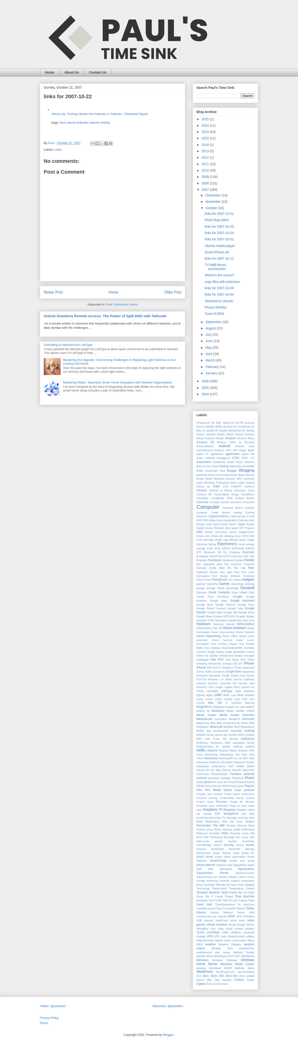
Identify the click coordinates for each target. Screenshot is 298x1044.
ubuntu (71, 122)
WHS (210, 956)
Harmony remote (223, 624)
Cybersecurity (238, 516)
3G (213, 422)
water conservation (235, 940)
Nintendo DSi (217, 762)
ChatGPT (236, 486)
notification (202, 766)
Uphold (222, 916)
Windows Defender (224, 960)
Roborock (202, 833)
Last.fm (237, 679)
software (221, 865)
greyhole (201, 620)
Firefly (212, 568)
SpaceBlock (240, 865)
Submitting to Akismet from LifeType (68, 345)
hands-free (235, 620)
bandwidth (248, 466)
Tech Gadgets (246, 884)
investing (201, 663)
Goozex (218, 616)
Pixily (234, 786)
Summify (225, 880)
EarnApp (209, 539)
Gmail (212, 592)
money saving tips (217, 734)
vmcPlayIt (213, 932)
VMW (225, 932)
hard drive (248, 620)
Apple (250, 450)
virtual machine (217, 924)
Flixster (214, 572)
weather (210, 944)
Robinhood (248, 829)
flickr (251, 568)
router (245, 833)
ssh (215, 877)
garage (200, 588)
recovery (243, 817)
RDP (217, 813)
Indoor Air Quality (207, 655)
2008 (206, 183)
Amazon (230, 438)
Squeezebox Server (212, 873)
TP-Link (233, 900)
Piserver (216, 786)
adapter (210, 426)
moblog (249, 730)
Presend (201, 798)
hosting (222, 643)
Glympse (201, 592)
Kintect (235, 675)
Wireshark (215, 968)
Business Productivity (217, 482)
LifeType (226, 691)
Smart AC (248, 853)
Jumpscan (219, 671)
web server (222, 952)
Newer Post (53, 292)
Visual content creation (239, 928)
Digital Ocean (204, 528)
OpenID (236, 770)
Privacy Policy (49, 1018)
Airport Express (245, 434)
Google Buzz (204, 604)
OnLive (226, 770)
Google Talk (231, 612)
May (208, 347)
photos (208, 782)
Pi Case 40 (220, 782)
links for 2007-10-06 (219, 288)
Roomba (235, 833)
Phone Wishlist (216, 307)
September (213, 322)
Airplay (221, 434)
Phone (249, 778)
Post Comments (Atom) (122, 304)
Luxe (237, 699)
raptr (199, 809)
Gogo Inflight (239, 592)
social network (205, 865)
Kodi (243, 675)
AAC (218, 422)
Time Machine (244, 896)
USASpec (249, 916)
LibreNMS (212, 691)
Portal (227, 794)
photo (199, 782)
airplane (211, 434)
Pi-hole (231, 782)
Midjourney (202, 723)
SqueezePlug (204, 877)
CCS (225, 486)
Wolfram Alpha (244, 968)
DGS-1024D (220, 524)
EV (219, 552)
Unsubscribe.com (206, 916)
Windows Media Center (237, 964)
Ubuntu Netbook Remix (227, 912)
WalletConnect (236, 936)
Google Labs (235, 608)
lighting (200, 695)
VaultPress (222, 920)
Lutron (208, 699)
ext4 (251, 556)
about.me (228, 422)
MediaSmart (204, 719)
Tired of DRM (214, 314)
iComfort (201, 651)
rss (252, 833)
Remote (231, 825)
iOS (235, 663)
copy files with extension (222, 282)
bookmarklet (230, 474)
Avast (230, 462)
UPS (239, 916)
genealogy (232, 588)
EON (210, 548)
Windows (202, 960)
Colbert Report (244, 498)
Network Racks (228, 750)
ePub (217, 548)
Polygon (201, 794)
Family (249, 560)
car (209, 486)
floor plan (226, 572)
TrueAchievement (225, 904)
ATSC (236, 458)
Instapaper (202, 659)
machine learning (242, 702)
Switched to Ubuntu (219, 301)
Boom (241, 474)
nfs (240, 758)
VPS (216, 936)
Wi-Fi (231, 956)
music (216, 738)
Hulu (199, 647)
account (249, 422)
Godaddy (224, 592)
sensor (240, 845)
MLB (237, 726)
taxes (234, 884)
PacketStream (219, 774)
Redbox (249, 821)
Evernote (248, 552)
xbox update (246, 975)
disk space (231, 528)
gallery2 (201, 584)
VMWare (236, 932)
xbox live (231, 976)
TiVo (211, 900)
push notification (218, 805)
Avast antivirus (245, 462)
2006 (206, 381)
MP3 (199, 738)
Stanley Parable (228, 877)
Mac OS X (217, 702)
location (249, 695)
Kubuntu (213, 679)
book (219, 474)
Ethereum (209, 552)
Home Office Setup (234, 636)
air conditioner (242, 426)
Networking (211, 754)
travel (200, 904)
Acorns (200, 426)
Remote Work (245, 825)
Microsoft (248, 719)
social (250, 860)
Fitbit (222, 568)
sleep (236, 853)
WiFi (237, 956)
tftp (240, 892)
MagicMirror (204, 706)
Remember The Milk (210, 825)
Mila (213, 723)
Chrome (201, 490)
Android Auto (244, 446)
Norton (250, 762)
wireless (201, 968)
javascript (248, 667)
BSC (239, 478)
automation (203, 462)
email (242, 544)
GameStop (237, 584)
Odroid (200, 770)
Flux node (247, 572)
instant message (244, 655)
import (250, 651)
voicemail (248, 932)
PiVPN (226, 786)
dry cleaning (226, 536)
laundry (243, 683)
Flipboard (202, 572)
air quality (208, 430)
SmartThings (218, 860)
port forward (215, 794)
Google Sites (215, 612)
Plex (199, 790)
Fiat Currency (233, 564)
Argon (200, 458)
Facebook (214, 560)
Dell (252, 520)
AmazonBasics (205, 446)
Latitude (201, 683)
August (210, 328)
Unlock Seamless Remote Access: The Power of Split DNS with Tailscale (105, 316)
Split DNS (204, 869)
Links (58, 149)
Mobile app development (212, 730)
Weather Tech (222, 948)
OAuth (250, 766)
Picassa (249, 782)
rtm (238, 837)
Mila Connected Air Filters (232, 723)
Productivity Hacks (232, 798)
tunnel (211, 908)
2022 (206, 138)
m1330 (200, 702)
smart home (204, 856)
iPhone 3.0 (203, 667)
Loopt (199, 699)
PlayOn (249, 786)
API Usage (239, 450)
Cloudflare (202, 498)
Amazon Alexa (245, 438)
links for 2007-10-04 (219, 294)
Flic (229, 568)
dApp (212, 520)
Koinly (250, 675)
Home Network (245, 632)
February (212, 367)
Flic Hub (240, 568)
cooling (238, 512)
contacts (249, 507)
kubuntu (82, 122)
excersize (236, 556)
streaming (212, 880)
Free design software (226, 576)
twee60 (231, 908)
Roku (224, 833)
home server (245, 640)
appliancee (217, 454)
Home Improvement (223, 632)
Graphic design (245, 616)
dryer (238, 536)
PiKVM (200, 786)
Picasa (240, 782)
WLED (228, 968)
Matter (230, 710)
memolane (221, 719)
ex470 (226, 556)
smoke (233, 860)
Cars (216, 486)
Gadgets (248, 579)
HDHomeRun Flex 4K (209, 628)
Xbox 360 (217, 976)
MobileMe (236, 730)
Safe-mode (202, 841)
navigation (239, 742)
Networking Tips (230, 754)
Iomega (227, 663)
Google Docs (246, 604)
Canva (200, 486)
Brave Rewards (215, 478)
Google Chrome (225, 604)
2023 (206, 132)
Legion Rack (232, 687)
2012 (206, 157)
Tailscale (220, 884)
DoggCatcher (246, 532)
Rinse (217, 829)
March (210, 360)
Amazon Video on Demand (235, 442)
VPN (210, 936)
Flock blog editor (217, 220)
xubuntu (94, 122)
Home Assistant (234, 628)
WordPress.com (225, 971)
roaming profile (231, 829)
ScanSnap (248, 841)
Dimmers (219, 528)
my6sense (247, 738)
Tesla (224, 892)
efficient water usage (241, 539)
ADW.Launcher (224, 426)
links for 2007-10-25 (219, 226)
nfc (235, 758)
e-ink (199, 539)
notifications (219, 766)
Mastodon (218, 710)
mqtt (207, 738)
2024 (206, 125)
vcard (233, 920)
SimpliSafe (217, 849)
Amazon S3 (205, 442)
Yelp (216, 979)
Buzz (234, 482)
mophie (250, 734)
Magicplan (219, 706)
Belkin (200, 470)
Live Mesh (237, 695)
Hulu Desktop (212, 647)
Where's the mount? (219, 275)
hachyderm (221, 620)
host (213, 643)
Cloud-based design (226, 494)
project (250, 798)
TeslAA (233, 892)
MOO (241, 734)
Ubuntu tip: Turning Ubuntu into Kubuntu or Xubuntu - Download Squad (99, 114)
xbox (206, 976)
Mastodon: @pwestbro (168, 1006)
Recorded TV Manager (223, 817)
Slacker (226, 853)
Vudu (224, 936)
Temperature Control (241, 888)
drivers (200, 536)
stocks (250, 877)
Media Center (206, 715)
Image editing (216, 651)
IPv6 (214, 667)
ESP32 (226, 548)
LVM (244, 699)
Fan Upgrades (205, 564)
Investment (214, 663)
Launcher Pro (228, 683)
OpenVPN (248, 770)
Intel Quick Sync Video (240, 659)
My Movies (230, 738)
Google (237, 596)
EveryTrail (216, 556)
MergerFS (234, 719)
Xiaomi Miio (204, 979)
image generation (235, 651)
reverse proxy (204, 829)
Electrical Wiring (206, 544)
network (212, 750)
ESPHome (238, 548)
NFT (245, 758)
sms (242, 860)
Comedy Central (219, 502)
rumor (244, 837)
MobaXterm (247, 726)
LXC (251, 699)
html (241, 643)
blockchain (212, 470)
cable (241, 482)
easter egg (221, 539)
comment (235, 502)
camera (250, 482)
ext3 (245, 556)
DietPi (232, 524)
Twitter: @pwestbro (53, 1006)
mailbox (249, 706)
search (218, 845)
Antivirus (219, 450)
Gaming (249, 584)
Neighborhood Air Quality (213, 746)
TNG (225, 900)
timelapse (202, 900)
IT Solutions (226, 667)
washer (219, 940)
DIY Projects (246, 528)
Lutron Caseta (223, 699)
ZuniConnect (220, 983)
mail (241, 706)
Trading (242, 900)
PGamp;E (238, 778)
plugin (238, 790)
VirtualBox (202, 928)
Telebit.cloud (219, 888)
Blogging (246, 470)
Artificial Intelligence (217, 458)
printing (213, 798)
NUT (231, 766)
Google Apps (218, 600)
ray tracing (203, 813)
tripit (209, 904)
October (211, 208)
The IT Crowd (214, 896)
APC (228, 450)
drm (207, 536)
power (236, 794)
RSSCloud (216, 837)
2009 (206, 177)
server (250, 845)
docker (209, 532)
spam (251, 865)
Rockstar (214, 833)
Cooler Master (220, 512)
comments (248, 502)
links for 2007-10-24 (219, 233)
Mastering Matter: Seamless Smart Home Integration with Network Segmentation (117, 382)
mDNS (250, 710)
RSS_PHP (202, 837)
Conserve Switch (232, 507)
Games (224, 584)
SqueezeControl (244, 873)
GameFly (212, 584)
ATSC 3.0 (248, 458)
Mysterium (217, 742)
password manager (219, 778)
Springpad (225, 869)
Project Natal (204, 801)
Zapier (250, 979)
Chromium (240, 490)
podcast (249, 790)
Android (224, 446)
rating (251, 809)
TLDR (218, 900)
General (247, 588)
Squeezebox (246, 869)
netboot (250, 746)
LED (211, 687)
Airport (230, 434)
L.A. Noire (226, 679)
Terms (44, 1023)
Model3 (200, 734)
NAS (227, 742)
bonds (211, 474)
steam (242, 877)
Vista (221, 928)
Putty (233, 805)
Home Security (222, 640)
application (232, 454)
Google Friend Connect (211, 608)
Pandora (235, 774)
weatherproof (204, 952)
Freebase (248, 576)
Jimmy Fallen (204, 671)
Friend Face (203, 579)
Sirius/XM (234, 849)
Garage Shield (215, 588)
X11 (198, 975)
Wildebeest (247, 956)
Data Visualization (227, 520)
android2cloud (204, 450)
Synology (209, 884)
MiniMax (228, 726)
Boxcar (250, 474)
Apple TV (202, 454)
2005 (206, 388)
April (209, 354)
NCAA (250, 742)
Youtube (226, 979)
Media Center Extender (237, 715)
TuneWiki (201, 908)
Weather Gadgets (230, 944)
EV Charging (232, 552)
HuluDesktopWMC (232, 647)
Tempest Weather (208, 892)
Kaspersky (248, 671)
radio (251, 805)
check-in (249, 486)
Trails (251, 900)
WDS (199, 944)
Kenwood (202, 675)
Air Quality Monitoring (228, 430)
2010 (206, 170)
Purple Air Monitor (242, 801)
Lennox (245, 687)
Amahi (220, 438)
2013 (206, 151)
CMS (230, 498)
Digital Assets (246, 524)
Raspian (242, 809)
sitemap (249, 849)
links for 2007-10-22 (219, 239)
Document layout (226, 532)
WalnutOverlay (205, 940)
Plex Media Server (218, 790)
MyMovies (202, 742)
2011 (206, 164)
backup (224, 466)
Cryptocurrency (218, 516)
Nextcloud (211, 758)
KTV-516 (201, 679)
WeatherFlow (246, 948)
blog (222, 470)
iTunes (238, 667)
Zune (209, 983)
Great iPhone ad (217, 252)
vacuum (208, 920)
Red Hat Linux (232, 821)
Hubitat (250, 643)
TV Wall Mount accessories (215, 267)
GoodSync (223, 596)
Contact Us (97, 72)
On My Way (213, 770)
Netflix (201, 750)
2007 (206, 190)
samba (219, 841)
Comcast (202, 502)
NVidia (240, 766)
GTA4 (211, 620)
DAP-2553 (202, 520)
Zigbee (201, 983)
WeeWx (201, 956)
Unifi (251, 912)
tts (239, 904)
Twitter (250, 908)
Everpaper (202, 556)
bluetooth (201, 474)
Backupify (236, 466)
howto (105, 122)
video (242, 920)
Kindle (226, 675)
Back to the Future (207, 466)
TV (224, 908)
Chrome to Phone (220, 490)
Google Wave (204, 616)
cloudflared (217, 498)
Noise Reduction (236, 762)
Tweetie (240, 908)
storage (200, 880)
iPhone (249, 663)
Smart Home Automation (230, 856)
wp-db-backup (246, 971)
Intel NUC (217, 659)
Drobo (214, 536)
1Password (202, 422)
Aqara (245, 454)
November (213, 201)
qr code (242, 805)
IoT (241, 663)
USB (199, 920)
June (209, 341)
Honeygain (202, 643)
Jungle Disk (233, 671)
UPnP (231, 916)
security (229, 845)
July (208, 334)
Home (49, 72)
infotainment (226, 655)
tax (228, 884)
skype (216, 853)
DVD (245, 536)
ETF (198, 552)
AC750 (239, 422)
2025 (206, 119)
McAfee (240, 710)
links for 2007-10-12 (219, 258)
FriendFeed (219, 579)
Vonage (200, 936)
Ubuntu (201, 912)
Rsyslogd (229, 837)
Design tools (204, 524)
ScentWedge (204, 845)
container (201, 512)
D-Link (250, 516)
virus (213, 928)
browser (230, 478)
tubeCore (248, 904)
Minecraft (216, 726)
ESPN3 (250, 548)
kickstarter (215, 675)
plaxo (240, 786)
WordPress (204, 972)
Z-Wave (239, 979)
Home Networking (208, 636)
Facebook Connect (233, 560)
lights (209, 695)
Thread (229, 896)
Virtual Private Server (241, 924)
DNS (199, 532)
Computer (208, 507)
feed (219, 564)
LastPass (248, 679)
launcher (213, 683)
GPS (226, 616)
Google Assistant (242, 600)
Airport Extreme (205, 438)
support (235, 880)
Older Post (172, 292)
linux (63, 122)
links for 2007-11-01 (219, 213)
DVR (251, 536)
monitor (233, 734)
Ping (208, 786)
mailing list (203, 710)
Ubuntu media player (220, 246)
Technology (203, 888)
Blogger (232, 470)
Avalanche (219, 462)
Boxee (200, 478)
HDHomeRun (245, 624)
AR (253, 454)
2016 (206, 145)
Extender (201, 560)
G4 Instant (234, 579)
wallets (250, 936)
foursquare (202, 576)
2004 (206, 394)
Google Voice (246, 612)
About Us (71, 72)
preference (248, 794)
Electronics (227, 544)
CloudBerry (247, 494)
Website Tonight (243, 952)
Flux (236, 572)
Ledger (219, 687)
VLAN (200, 932)
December (213, 195)
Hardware (203, 624)
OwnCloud (202, 774)
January (211, 373)
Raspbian (230, 809)
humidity (249, 647)
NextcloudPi (226, 758)
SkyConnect (203, 853)
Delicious (243, 520)
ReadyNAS (231, 813)
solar (229, 865)
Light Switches (244, 691)
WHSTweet (220, 956)
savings (232, 841)
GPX (232, 616)
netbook (238, 746)
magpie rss (232, 706)
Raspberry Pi (212, 809)
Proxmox (221, 801)
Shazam (201, 849)
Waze (251, 940)
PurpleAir (201, 805)
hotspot (232, 643)
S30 (252, 837)
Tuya (219, 908)
